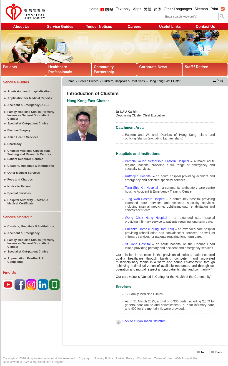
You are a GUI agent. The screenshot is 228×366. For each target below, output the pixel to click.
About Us (21, 26)
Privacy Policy (103, 358)
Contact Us (205, 26)
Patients (10, 67)
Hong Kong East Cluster (165, 81)
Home (93, 9)
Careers (134, 26)
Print (214, 9)
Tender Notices (99, 26)
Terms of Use (163, 358)
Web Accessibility (186, 358)
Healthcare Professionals (60, 69)
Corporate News (153, 67)
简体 (157, 9)
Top (201, 352)
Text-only (123, 9)
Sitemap (201, 9)
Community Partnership (104, 69)
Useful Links (170, 26)
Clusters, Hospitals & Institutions (123, 81)
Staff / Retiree (196, 67)
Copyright (85, 358)
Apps (137, 9)
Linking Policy (125, 358)
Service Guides (60, 26)
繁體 (147, 9)
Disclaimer (144, 358)
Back (216, 352)
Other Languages (178, 9)
